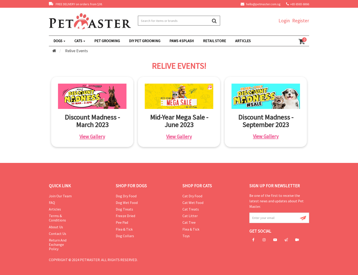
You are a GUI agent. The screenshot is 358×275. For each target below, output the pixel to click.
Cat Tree (189, 222)
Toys (186, 236)
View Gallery (92, 137)
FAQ (52, 202)
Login (284, 21)
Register (300, 21)
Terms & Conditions (57, 217)
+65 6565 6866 (299, 4)
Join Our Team (60, 196)
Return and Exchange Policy (57, 244)
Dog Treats (124, 209)
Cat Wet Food (192, 202)
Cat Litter (190, 215)
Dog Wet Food (127, 202)
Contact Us (57, 233)
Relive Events (76, 50)
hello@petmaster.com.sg (261, 4)
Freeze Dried (125, 215)
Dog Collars (125, 236)
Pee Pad (122, 222)
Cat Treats (190, 209)
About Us (56, 227)
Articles (55, 209)
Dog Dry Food (126, 196)
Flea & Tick (124, 229)
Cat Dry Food (192, 196)
